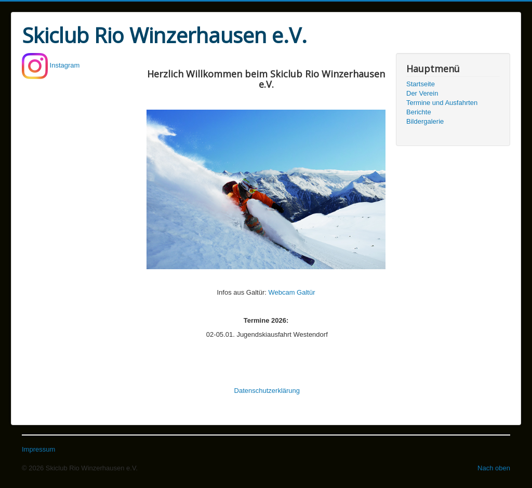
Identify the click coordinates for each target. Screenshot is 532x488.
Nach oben (493, 468)
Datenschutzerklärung (267, 390)
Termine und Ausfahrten (441, 103)
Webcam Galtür (291, 292)
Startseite (420, 84)
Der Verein (422, 93)
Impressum (38, 449)
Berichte (418, 112)
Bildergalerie (425, 121)
